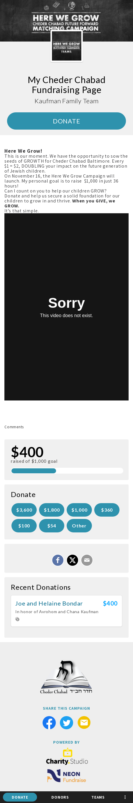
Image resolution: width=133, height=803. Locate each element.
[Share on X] (72, 560)
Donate (20, 797)
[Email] (87, 560)
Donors (60, 797)
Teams (98, 797)
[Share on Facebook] (58, 560)
